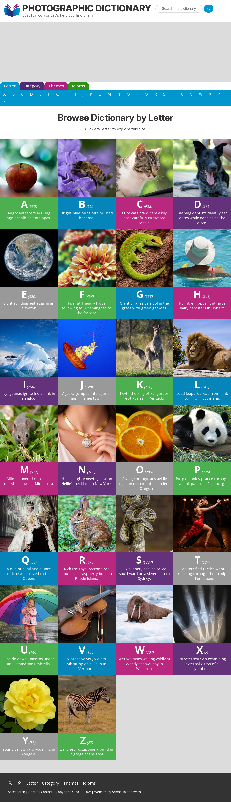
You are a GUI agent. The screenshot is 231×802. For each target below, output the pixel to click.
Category (31, 86)
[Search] (208, 9)
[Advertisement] (115, 52)
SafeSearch (16, 792)
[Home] (19, 783)
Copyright (63, 792)
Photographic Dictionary (86, 8)
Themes (56, 86)
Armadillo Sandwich (126, 792)
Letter (10, 86)
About (33, 792)
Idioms (78, 86)
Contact (46, 792)
